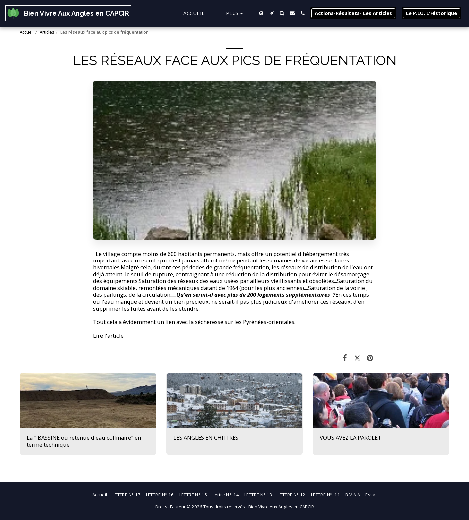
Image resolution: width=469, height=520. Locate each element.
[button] (271, 13)
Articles (47, 32)
